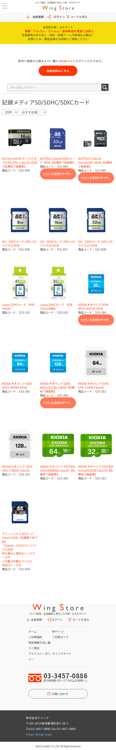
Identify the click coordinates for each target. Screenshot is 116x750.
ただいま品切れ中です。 (58, 173)
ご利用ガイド (60, 637)
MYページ (58, 631)
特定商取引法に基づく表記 (39, 645)
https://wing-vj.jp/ (39, 734)
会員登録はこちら (58, 71)
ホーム (32, 631)
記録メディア (18, 102)
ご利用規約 (35, 637)
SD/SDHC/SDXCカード (62, 102)
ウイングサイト (61, 653)
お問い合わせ (60, 694)
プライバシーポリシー (39, 656)
